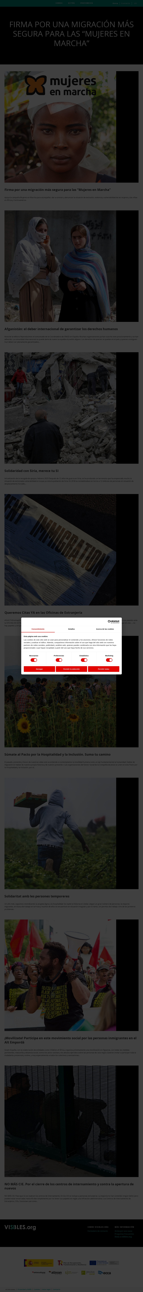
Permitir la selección (71, 669)
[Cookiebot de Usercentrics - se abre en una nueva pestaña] (109, 621)
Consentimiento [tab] (38, 629)
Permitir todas (103, 669)
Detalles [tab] (71, 629)
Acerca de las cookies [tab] (105, 629)
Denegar (39, 669)
